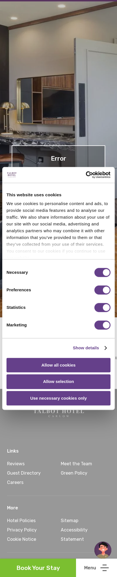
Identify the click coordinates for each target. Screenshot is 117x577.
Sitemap (69, 520)
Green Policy (74, 473)
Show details (86, 347)
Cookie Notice (21, 539)
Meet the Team (76, 463)
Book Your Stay (38, 567)
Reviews (16, 463)
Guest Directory (24, 473)
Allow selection (58, 381)
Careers (15, 482)
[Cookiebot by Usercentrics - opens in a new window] (85, 174)
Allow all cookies (59, 365)
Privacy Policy (22, 530)
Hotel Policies (21, 520)
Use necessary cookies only (58, 398)
